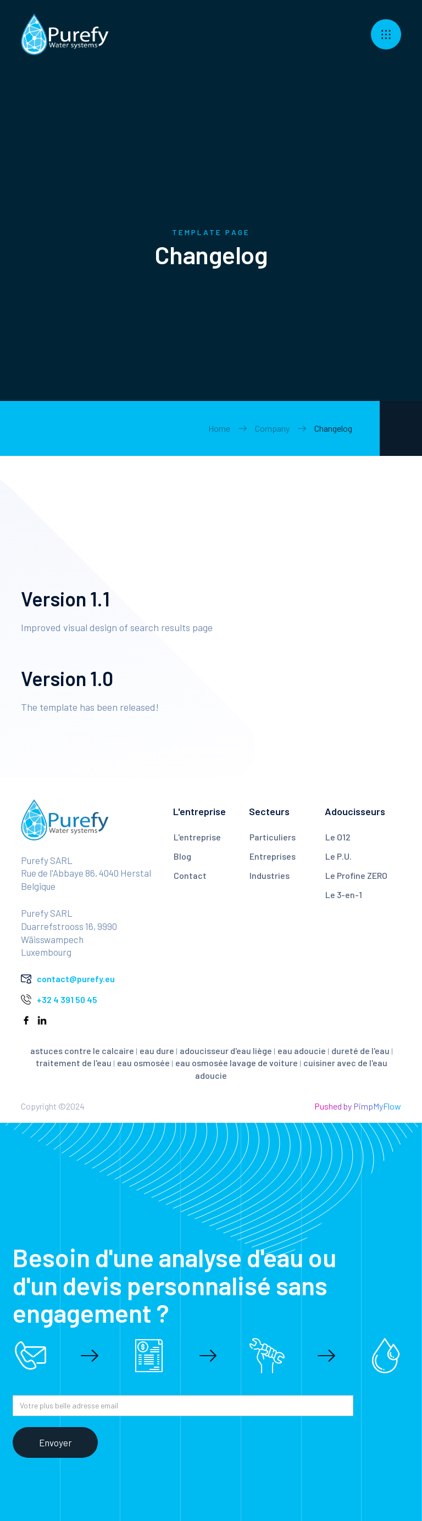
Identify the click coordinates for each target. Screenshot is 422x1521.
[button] (386, 34)
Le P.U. (338, 856)
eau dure (157, 1050)
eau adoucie (301, 1050)
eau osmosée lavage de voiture (236, 1062)
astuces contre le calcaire (82, 1050)
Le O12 (338, 837)
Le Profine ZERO (356, 875)
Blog (182, 856)
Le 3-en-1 (343, 894)
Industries (269, 875)
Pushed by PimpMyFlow (357, 1106)
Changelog (333, 428)
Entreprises (272, 856)
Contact (190, 875)
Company (272, 428)
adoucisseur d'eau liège (226, 1050)
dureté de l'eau (360, 1050)
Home (219, 428)
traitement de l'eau (74, 1062)
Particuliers (272, 837)
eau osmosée (143, 1062)
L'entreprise (197, 837)
